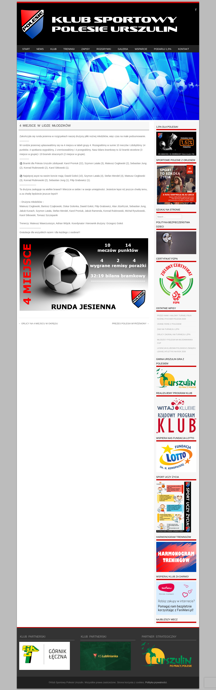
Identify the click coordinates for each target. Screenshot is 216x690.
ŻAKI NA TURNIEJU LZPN (168, 329)
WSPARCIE (141, 49)
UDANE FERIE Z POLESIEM (169, 324)
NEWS (40, 49)
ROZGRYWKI (104, 49)
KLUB (53, 49)
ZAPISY (85, 49)
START (26, 49)
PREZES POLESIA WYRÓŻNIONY (130, 323)
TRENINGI (69, 49)
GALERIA (123, 49)
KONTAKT (183, 49)
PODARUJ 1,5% (162, 49)
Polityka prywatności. (156, 682)
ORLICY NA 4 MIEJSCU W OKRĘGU (38, 323)
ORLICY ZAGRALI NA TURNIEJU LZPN (173, 334)
